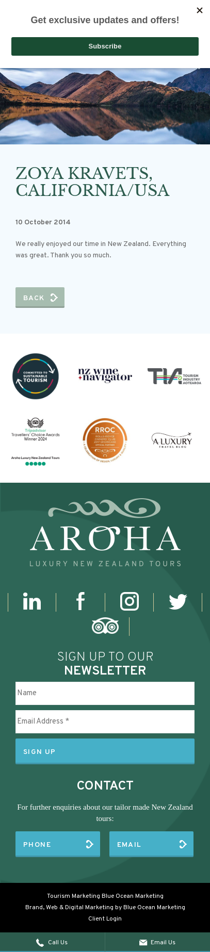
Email (129, 845)
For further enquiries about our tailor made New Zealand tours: (105, 813)
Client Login (105, 919)
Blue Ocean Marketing (133, 896)
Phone (37, 845)
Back (34, 298)
